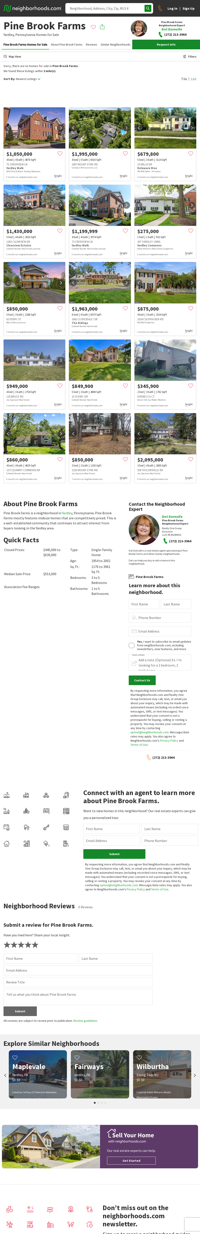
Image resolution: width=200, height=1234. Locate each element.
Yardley (67, 513)
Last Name (172, 604)
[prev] (7, 127)
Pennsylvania (25, 34)
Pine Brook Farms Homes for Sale (25, 44)
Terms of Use (139, 745)
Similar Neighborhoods (115, 44)
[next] (60, 127)
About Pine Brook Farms (66, 44)
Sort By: (9, 79)
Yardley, (9, 34)
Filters (189, 56)
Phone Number (149, 617)
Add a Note (138, 655)
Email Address (148, 631)
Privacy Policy (169, 741)
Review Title (15, 982)
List (193, 79)
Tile (184, 79)
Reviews (91, 44)
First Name (139, 604)
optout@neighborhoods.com (149, 732)
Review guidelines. (85, 1021)
